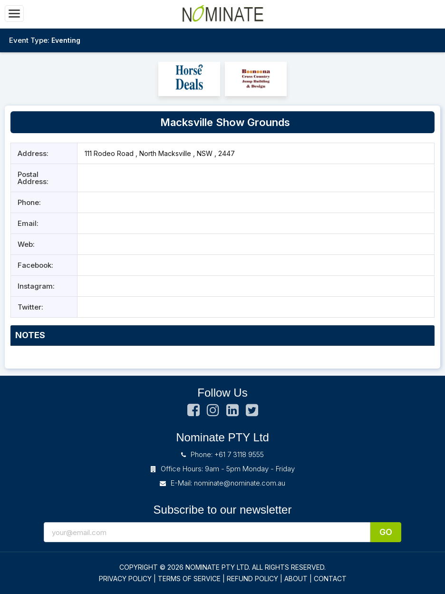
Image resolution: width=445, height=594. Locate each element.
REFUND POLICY (252, 579)
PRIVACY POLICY (125, 579)
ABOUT (296, 579)
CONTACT (330, 579)
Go (385, 532)
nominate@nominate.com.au (239, 482)
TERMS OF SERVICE (189, 579)
